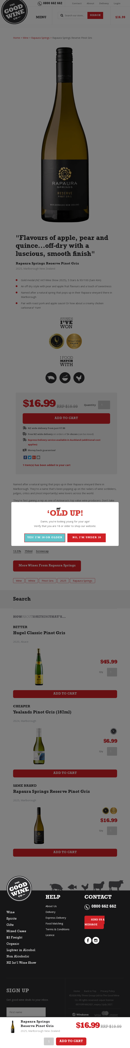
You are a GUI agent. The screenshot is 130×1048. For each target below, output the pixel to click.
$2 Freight (14, 938)
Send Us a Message (94, 922)
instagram (95, 940)
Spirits (11, 919)
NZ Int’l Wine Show (21, 963)
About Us (51, 906)
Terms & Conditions (57, 929)
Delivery (50, 912)
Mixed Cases (16, 931)
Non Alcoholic (17, 956)
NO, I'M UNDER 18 (86, 537)
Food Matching (54, 923)
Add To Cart (71, 1041)
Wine (10, 912)
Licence (50, 935)
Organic (12, 944)
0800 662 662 (103, 907)
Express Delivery (56, 917)
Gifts (9, 925)
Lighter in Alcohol (20, 950)
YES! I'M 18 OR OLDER (44, 537)
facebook (87, 940)
